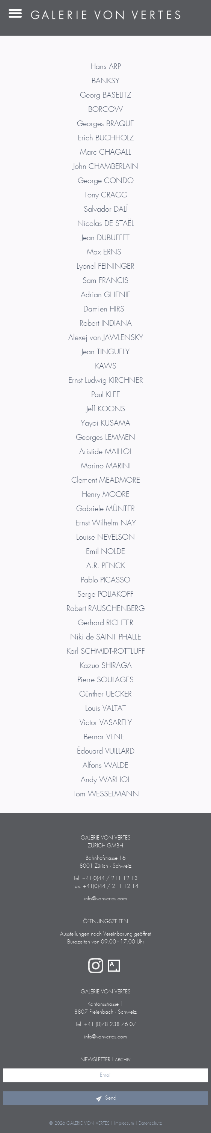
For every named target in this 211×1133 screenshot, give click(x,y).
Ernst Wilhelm (105, 523)
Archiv (123, 1060)
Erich (106, 138)
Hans (105, 67)
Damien (105, 309)
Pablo (105, 580)
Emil (105, 552)
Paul (105, 395)
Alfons (105, 765)
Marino (106, 466)
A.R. (105, 566)
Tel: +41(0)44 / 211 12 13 (105, 879)
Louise (105, 537)
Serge (105, 594)
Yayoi (105, 423)
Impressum (124, 1123)
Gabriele (105, 509)
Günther (105, 694)
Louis (105, 708)
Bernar (106, 737)
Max (106, 252)
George (106, 181)
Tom (105, 794)
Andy (105, 780)
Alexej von (105, 338)
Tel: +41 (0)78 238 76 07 (105, 1025)
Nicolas (105, 224)
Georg (105, 95)
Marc (105, 152)
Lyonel (105, 266)
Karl (105, 651)
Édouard (105, 751)
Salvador (106, 209)
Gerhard (105, 623)
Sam (105, 281)
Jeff (105, 409)
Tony (105, 195)
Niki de (105, 637)
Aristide (105, 452)
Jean (105, 238)
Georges (105, 124)
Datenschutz (150, 1123)
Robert (106, 323)
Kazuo (106, 666)
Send (105, 1098)
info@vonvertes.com (105, 899)
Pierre (105, 680)
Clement (105, 480)
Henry (106, 495)
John (105, 167)
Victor (106, 723)
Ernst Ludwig (105, 380)
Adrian (106, 295)
